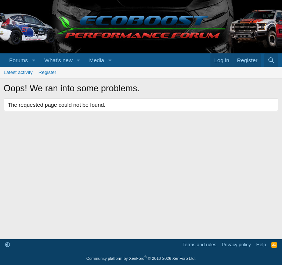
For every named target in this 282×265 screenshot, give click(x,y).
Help (261, 244)
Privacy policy (236, 244)
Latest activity (18, 72)
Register (47, 72)
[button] (34, 60)
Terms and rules (199, 244)
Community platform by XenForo (141, 258)
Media (96, 60)
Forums (18, 60)
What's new (58, 60)
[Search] (271, 60)
